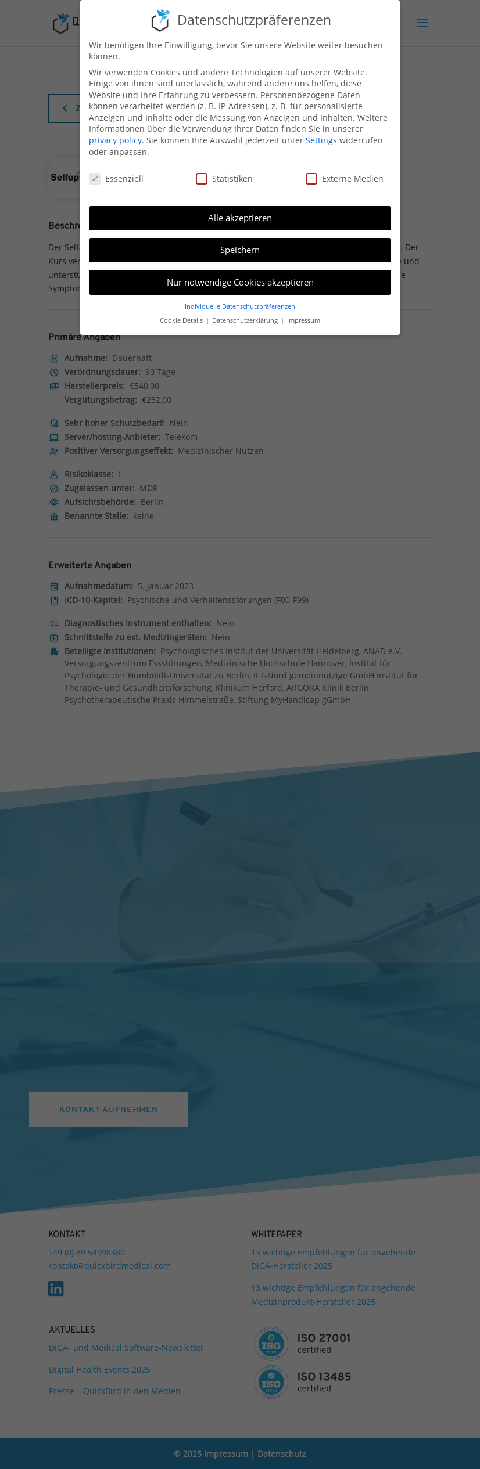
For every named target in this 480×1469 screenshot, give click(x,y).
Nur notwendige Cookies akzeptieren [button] (240, 282)
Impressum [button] (303, 320)
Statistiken (224, 178)
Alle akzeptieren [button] (240, 217)
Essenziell (116, 178)
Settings (321, 140)
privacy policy (115, 140)
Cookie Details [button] (182, 320)
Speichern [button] (240, 249)
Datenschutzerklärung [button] (246, 320)
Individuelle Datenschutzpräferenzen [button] (240, 306)
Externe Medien (345, 178)
